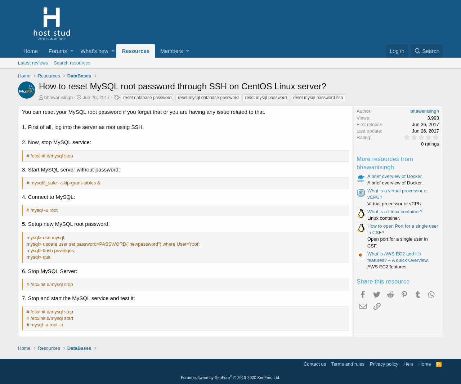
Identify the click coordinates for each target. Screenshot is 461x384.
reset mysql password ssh (318, 97)
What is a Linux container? (394, 211)
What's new (94, 51)
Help (408, 364)
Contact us (315, 364)
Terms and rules (347, 364)
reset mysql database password (208, 97)
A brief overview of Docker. (395, 176)
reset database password (147, 97)
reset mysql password (266, 97)
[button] (71, 51)
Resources (135, 51)
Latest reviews (33, 63)
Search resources (72, 63)
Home (30, 51)
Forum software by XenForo (230, 377)
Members (171, 51)
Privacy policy (384, 364)
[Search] (427, 51)
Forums (58, 51)
